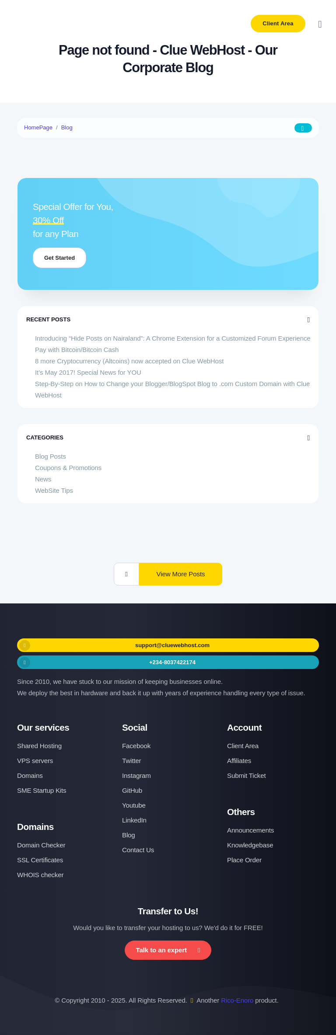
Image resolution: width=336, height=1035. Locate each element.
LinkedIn (134, 820)
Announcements (250, 830)
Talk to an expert (168, 950)
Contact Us (138, 850)
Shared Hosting (39, 745)
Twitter (131, 760)
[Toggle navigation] (320, 24)
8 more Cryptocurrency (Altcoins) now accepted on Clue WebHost (129, 361)
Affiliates (239, 760)
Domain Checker (41, 845)
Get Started (59, 257)
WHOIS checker (40, 874)
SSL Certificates (40, 860)
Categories (168, 437)
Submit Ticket (246, 775)
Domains (30, 775)
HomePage (38, 127)
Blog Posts (50, 456)
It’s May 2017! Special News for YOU (88, 372)
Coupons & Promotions (68, 467)
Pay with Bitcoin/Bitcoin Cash (77, 349)
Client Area (277, 23)
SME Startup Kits (41, 790)
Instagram (136, 775)
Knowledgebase (250, 845)
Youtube (134, 805)
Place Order (244, 860)
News (43, 479)
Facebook (136, 745)
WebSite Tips (54, 490)
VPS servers (35, 760)
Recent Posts (168, 319)
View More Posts (181, 574)
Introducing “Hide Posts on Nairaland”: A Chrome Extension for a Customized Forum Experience (173, 338)
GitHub (132, 790)
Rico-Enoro (237, 1000)
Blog (67, 127)
